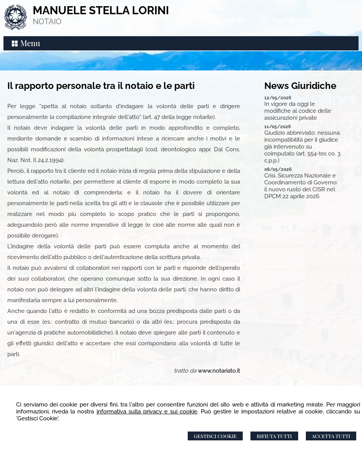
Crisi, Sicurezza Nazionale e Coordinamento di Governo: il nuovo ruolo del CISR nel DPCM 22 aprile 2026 (301, 186)
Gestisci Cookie (215, 436)
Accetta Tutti (331, 436)
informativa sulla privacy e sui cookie (147, 411)
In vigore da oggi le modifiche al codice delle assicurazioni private (297, 110)
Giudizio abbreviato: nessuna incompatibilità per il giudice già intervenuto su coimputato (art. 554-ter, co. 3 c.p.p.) (302, 146)
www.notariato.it (219, 370)
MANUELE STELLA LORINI (101, 10)
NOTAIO (47, 21)
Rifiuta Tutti (274, 436)
